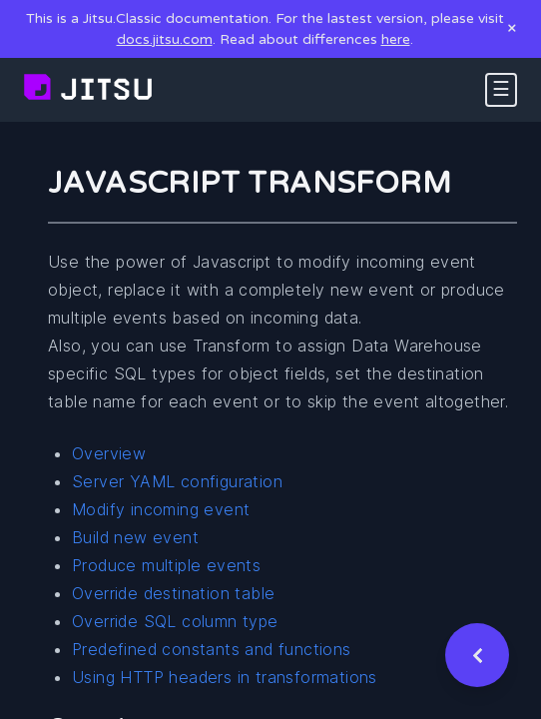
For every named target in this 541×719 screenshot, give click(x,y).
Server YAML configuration (177, 481)
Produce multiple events (166, 565)
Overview (109, 453)
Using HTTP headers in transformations (224, 677)
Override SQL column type (175, 621)
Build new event (135, 537)
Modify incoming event (161, 509)
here (395, 39)
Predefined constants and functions (211, 649)
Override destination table (173, 593)
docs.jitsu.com (165, 39)
